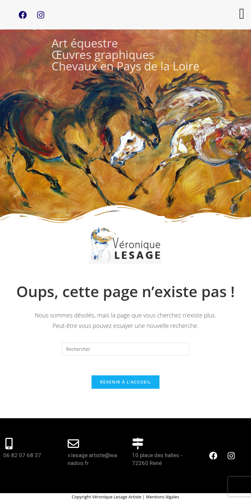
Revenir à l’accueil (125, 382)
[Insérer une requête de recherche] (125, 349)
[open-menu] (241, 14)
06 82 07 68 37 (22, 455)
